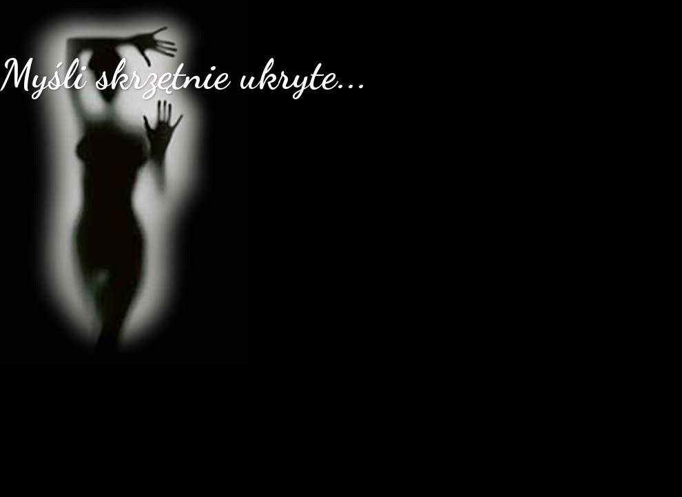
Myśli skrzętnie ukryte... (184, 74)
